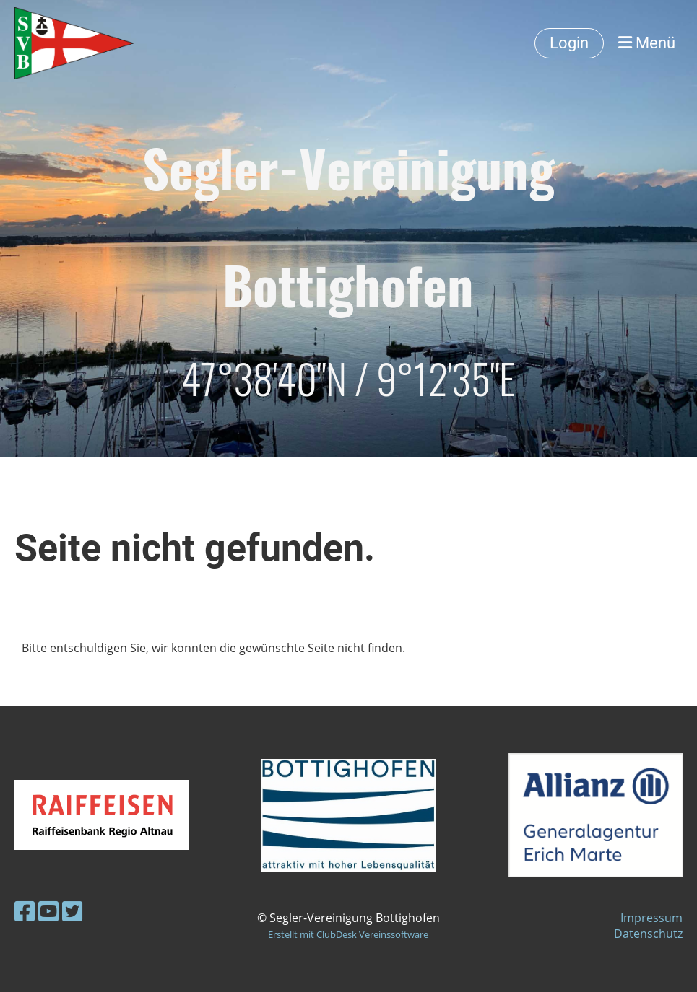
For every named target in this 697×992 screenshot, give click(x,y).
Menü (646, 43)
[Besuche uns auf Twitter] (72, 910)
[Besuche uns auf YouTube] (48, 910)
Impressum (651, 918)
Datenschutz (648, 933)
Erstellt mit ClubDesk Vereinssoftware (348, 934)
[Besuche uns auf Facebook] (24, 910)
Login (569, 43)
